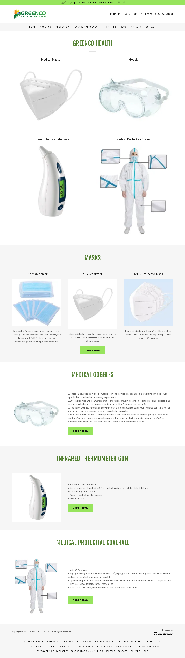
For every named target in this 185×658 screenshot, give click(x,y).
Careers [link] (136, 27)
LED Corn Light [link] (72, 641)
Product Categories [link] (48, 641)
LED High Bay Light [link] (111, 641)
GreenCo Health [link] (95, 646)
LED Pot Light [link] (132, 641)
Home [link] (32, 27)
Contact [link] (151, 27)
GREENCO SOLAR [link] (56, 646)
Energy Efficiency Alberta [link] (52, 651)
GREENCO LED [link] (90, 641)
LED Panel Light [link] (139, 651)
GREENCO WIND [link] (75, 646)
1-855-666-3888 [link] (162, 14)
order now (92, 350)
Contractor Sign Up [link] (83, 651)
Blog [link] (124, 27)
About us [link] (45, 27)
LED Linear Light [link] (35, 646)
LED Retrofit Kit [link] (152, 641)
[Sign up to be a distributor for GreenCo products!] (92, 2)
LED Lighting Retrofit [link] (146, 646)
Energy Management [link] (119, 646)
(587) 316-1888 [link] (127, 14)
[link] (30, 13)
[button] (63, 27)
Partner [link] (111, 27)
